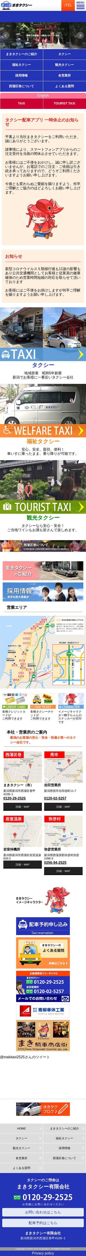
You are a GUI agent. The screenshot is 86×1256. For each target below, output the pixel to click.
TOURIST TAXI (64, 103)
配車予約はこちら (43, 1223)
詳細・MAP (22, 806)
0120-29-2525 (14, 798)
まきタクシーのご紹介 (21, 54)
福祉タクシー (21, 65)
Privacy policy (43, 1253)
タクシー (64, 54)
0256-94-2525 (55, 863)
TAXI (21, 103)
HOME (21, 1128)
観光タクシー (64, 65)
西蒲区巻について (21, 86)
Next (80, 35)
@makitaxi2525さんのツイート (25, 1057)
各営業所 (64, 75)
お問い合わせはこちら (43, 1212)
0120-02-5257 (55, 798)
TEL (68, 5)
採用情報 (21, 75)
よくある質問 (64, 86)
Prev (5, 35)
